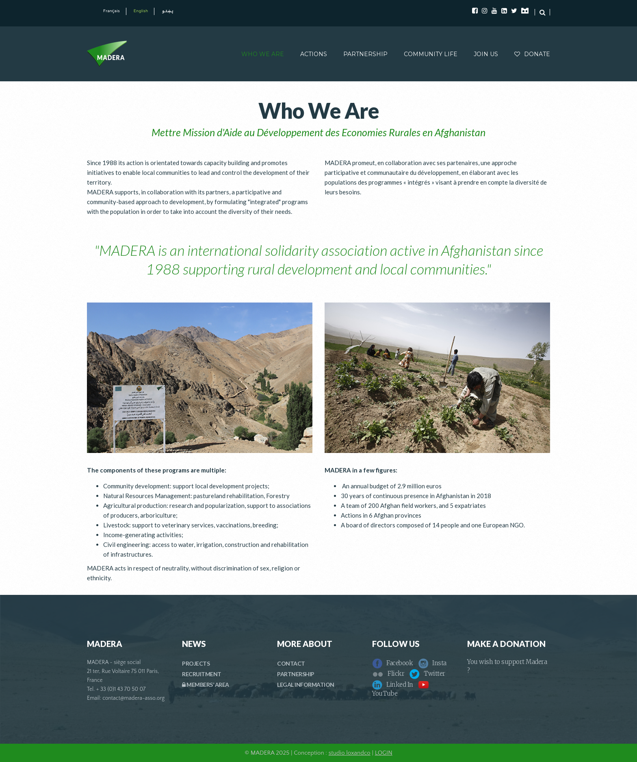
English (141, 11)
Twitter (427, 673)
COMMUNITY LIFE (430, 54)
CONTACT (291, 663)
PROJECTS (196, 663)
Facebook (392, 663)
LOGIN (383, 752)
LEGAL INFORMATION (305, 684)
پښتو (167, 11)
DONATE (532, 54)
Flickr (388, 673)
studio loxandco (349, 752)
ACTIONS (313, 54)
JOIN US (486, 54)
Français (111, 11)
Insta (432, 663)
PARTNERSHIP (365, 54)
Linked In (392, 684)
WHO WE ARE (262, 54)
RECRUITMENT (201, 674)
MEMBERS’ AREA (205, 684)
